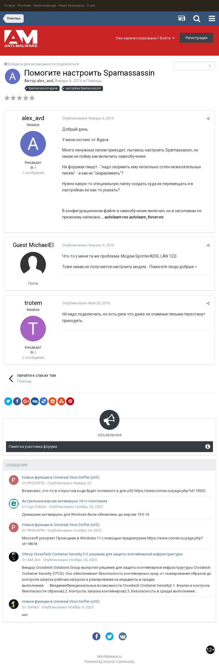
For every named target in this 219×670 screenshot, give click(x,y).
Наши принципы (71, 5)
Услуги (9, 5)
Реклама (24, 5)
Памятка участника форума (33, 446)
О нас (91, 5)
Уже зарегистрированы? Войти (145, 38)
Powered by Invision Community (109, 662)
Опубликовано (87, 118)
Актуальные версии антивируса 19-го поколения (64, 501)
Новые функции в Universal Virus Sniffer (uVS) (61, 477)
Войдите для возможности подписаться (43, 64)
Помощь (94, 80)
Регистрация (196, 38)
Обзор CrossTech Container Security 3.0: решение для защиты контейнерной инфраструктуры (102, 554)
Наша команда (44, 5)
